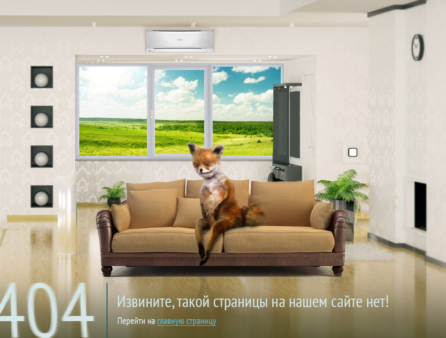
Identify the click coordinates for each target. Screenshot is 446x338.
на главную (229, 293)
